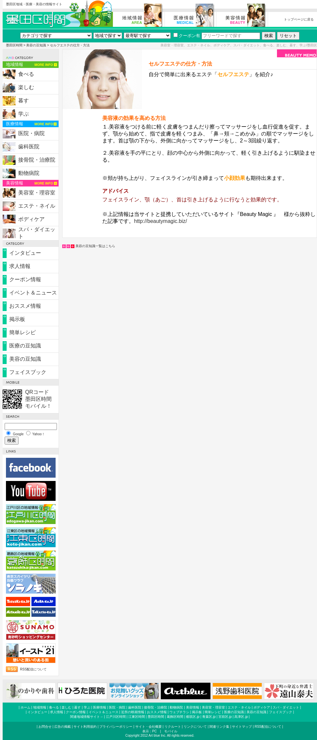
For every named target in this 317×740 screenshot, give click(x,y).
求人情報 (19, 266)
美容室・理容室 (36, 192)
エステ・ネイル (36, 206)
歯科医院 (28, 146)
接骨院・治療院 (36, 160)
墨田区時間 (14, 45)
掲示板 (17, 319)
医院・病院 (31, 133)
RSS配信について (33, 669)
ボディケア (31, 219)
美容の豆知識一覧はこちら (95, 246)
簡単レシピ (22, 332)
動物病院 (28, 173)
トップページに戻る (299, 19)
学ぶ (23, 114)
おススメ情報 (25, 306)
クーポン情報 (25, 279)
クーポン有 (186, 35)
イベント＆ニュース (33, 292)
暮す (23, 100)
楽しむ (26, 87)
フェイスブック (27, 372)
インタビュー (25, 253)
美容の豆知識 (36, 45)
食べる (26, 74)
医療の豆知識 (25, 345)
